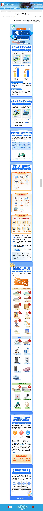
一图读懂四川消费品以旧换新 (8, 11)
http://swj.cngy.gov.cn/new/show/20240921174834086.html (34, 21)
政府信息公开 (16, 8)
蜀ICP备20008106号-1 (19, 507)
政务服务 (21, 8)
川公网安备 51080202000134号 (23, 508)
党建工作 (27, 8)
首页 (4, 8)
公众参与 (33, 8)
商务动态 (10, 8)
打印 (40, 16)
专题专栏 (39, 8)
